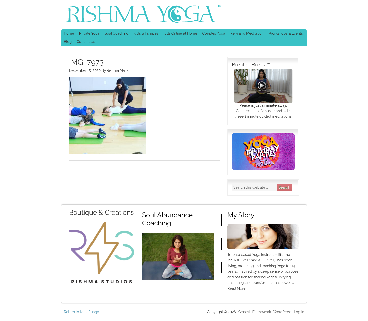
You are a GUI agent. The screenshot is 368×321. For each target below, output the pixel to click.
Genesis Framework (254, 312)
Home (69, 33)
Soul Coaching (116, 33)
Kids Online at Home (180, 33)
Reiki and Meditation (246, 33)
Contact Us (86, 42)
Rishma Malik (118, 70)
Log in (299, 312)
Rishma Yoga (106, 14)
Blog (68, 42)
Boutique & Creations (101, 212)
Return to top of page (81, 312)
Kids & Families (144, 33)
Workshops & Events (286, 33)
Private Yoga (88, 33)
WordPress (282, 312)
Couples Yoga (213, 33)
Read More (236, 288)
